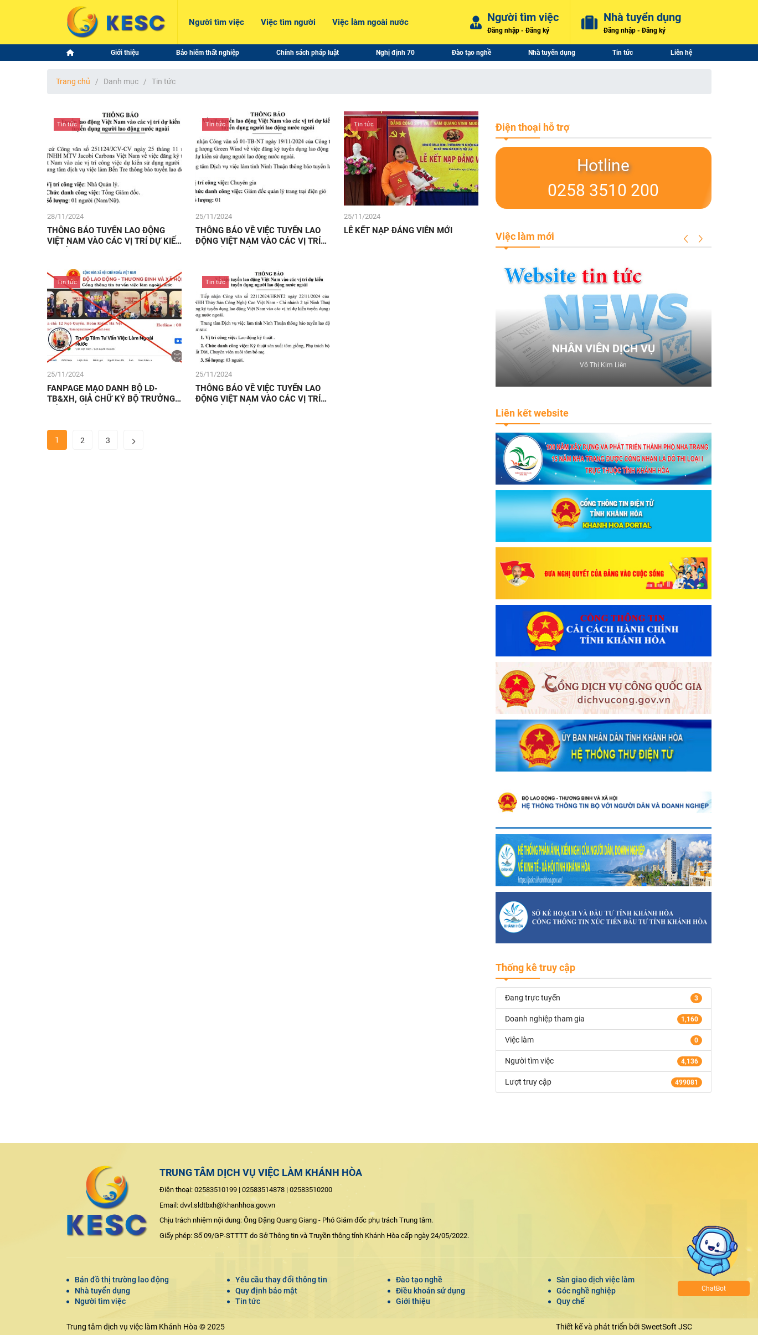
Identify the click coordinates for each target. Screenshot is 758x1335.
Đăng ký (537, 30)
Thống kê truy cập (535, 967)
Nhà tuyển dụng (102, 1290)
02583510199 (215, 1189)
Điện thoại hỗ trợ (532, 127)
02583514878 (263, 1189)
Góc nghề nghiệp (586, 1290)
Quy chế (570, 1301)
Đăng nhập (503, 30)
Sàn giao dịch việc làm (595, 1279)
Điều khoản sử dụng (430, 1290)
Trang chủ (73, 81)
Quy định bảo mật (266, 1290)
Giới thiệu (413, 1301)
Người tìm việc (100, 1301)
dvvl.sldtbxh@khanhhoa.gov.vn (227, 1205)
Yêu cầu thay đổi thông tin (281, 1279)
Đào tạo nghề (419, 1279)
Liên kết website (532, 413)
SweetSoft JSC (666, 1326)
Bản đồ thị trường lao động (122, 1279)
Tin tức (247, 1301)
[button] (686, 238)
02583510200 (311, 1189)
